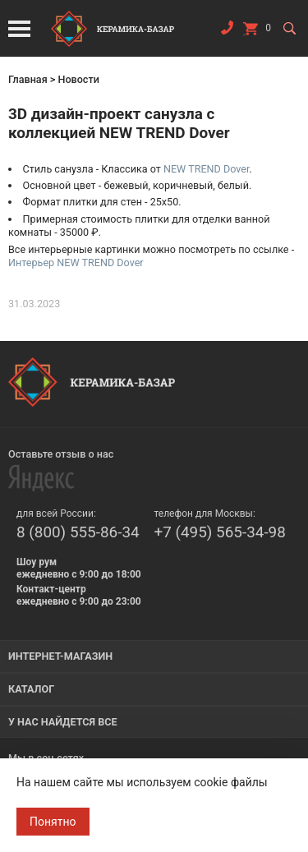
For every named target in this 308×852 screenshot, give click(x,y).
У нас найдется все (62, 722)
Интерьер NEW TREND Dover (76, 262)
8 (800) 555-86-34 (78, 532)
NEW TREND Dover (206, 169)
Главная (28, 79)
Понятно (53, 821)
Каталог (31, 689)
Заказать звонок (227, 31)
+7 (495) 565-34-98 (220, 532)
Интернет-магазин (60, 656)
